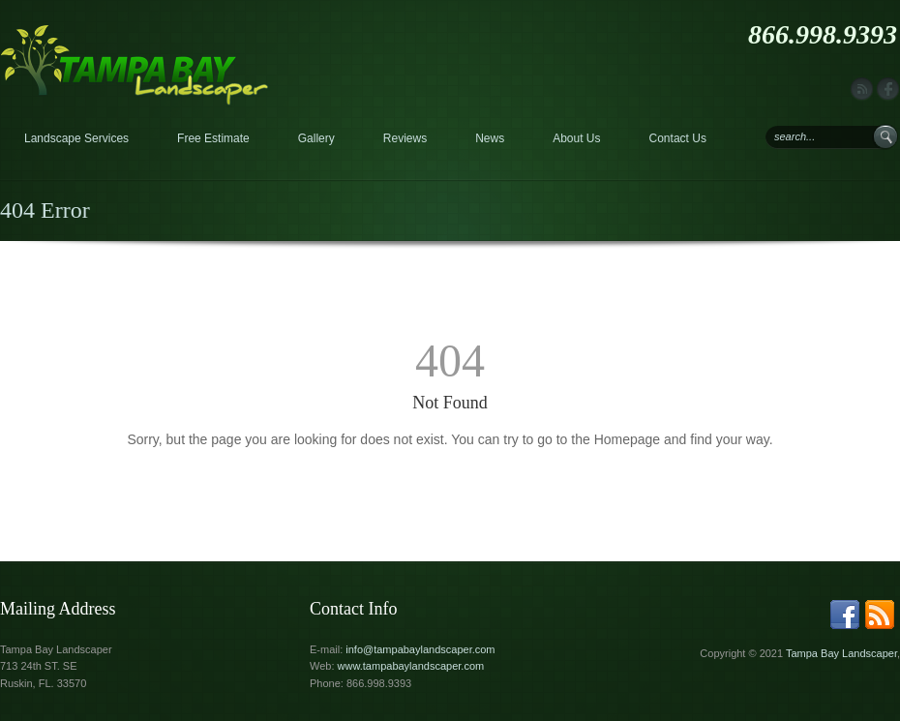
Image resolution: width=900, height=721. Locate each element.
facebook (888, 89)
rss (862, 89)
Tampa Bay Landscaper (841, 653)
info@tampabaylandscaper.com (420, 649)
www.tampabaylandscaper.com (411, 666)
